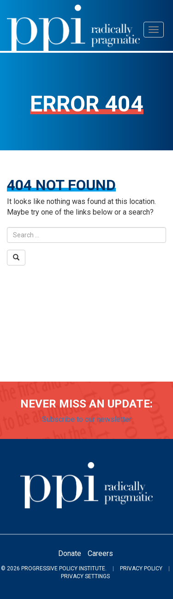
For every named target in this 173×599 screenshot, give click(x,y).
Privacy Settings (85, 576)
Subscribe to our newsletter (86, 419)
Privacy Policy (141, 568)
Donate (69, 553)
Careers (100, 553)
